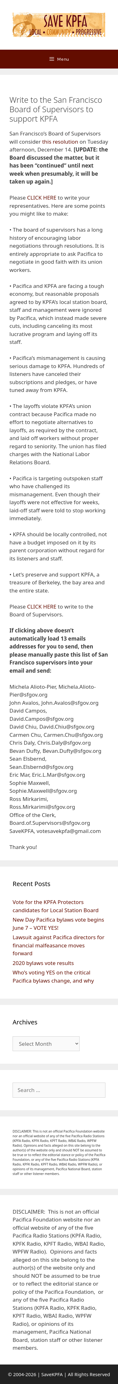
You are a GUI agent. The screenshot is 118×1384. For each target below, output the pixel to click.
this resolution (60, 141)
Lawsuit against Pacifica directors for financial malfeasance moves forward (58, 945)
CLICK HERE (41, 197)
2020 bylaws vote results (43, 963)
